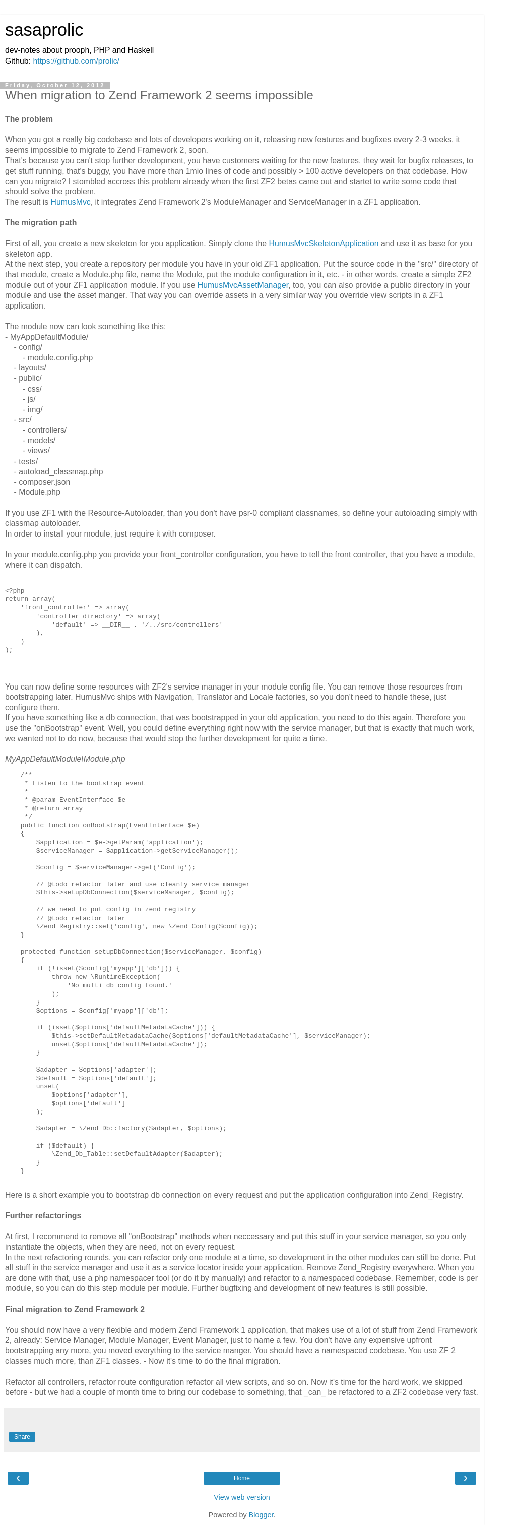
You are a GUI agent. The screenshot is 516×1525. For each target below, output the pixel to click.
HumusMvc (71, 202)
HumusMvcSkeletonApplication (323, 243)
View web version (242, 1497)
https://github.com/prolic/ (76, 61)
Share (22, 1436)
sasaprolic (44, 29)
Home (242, 1478)
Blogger (261, 1515)
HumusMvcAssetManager (243, 285)
